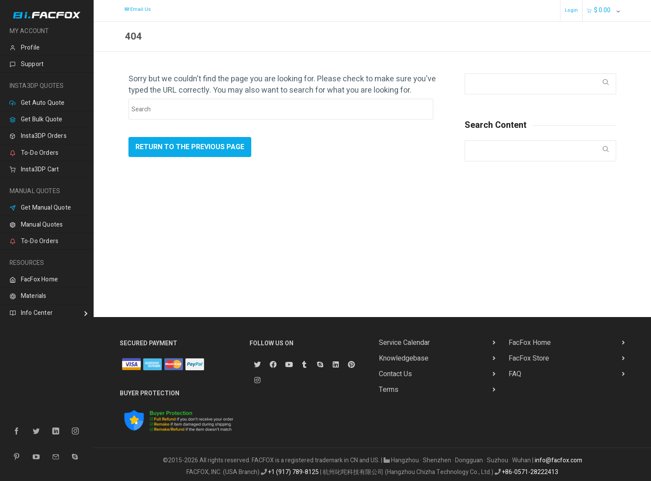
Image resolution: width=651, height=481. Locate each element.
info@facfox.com (558, 460)
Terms (388, 389)
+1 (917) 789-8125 (293, 472)
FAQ (515, 374)
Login (571, 10)
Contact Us (395, 374)
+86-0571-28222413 (530, 472)
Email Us (137, 9)
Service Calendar (404, 342)
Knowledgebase (403, 358)
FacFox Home (530, 342)
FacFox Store (529, 358)
